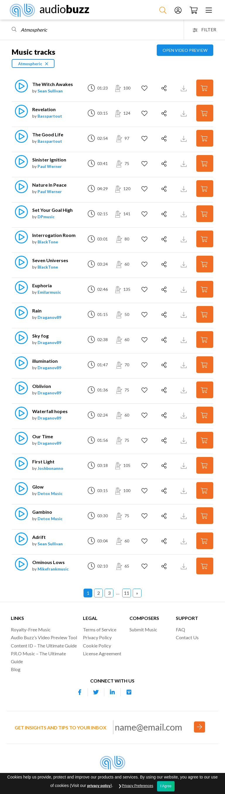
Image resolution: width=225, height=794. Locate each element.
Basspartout (50, 116)
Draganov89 (49, 317)
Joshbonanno (50, 468)
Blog (16, 669)
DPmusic (46, 216)
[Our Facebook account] (79, 692)
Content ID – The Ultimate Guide (44, 645)
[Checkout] (194, 10)
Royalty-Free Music (31, 629)
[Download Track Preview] (184, 88)
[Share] (165, 88)
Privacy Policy (97, 637)
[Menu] (209, 10)
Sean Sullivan (50, 90)
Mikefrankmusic (53, 568)
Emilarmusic (49, 292)
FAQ (180, 629)
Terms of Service (99, 629)
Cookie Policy (97, 645)
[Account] (179, 10)
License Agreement (102, 653)
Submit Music (143, 629)
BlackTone (48, 241)
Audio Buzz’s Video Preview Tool (44, 637)
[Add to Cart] (204, 88)
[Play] (18, 89)
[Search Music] (163, 10)
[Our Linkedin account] (112, 692)
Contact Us (187, 637)
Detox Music (50, 493)
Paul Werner (50, 166)
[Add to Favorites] (145, 88)
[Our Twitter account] (96, 692)
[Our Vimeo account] (129, 692)
